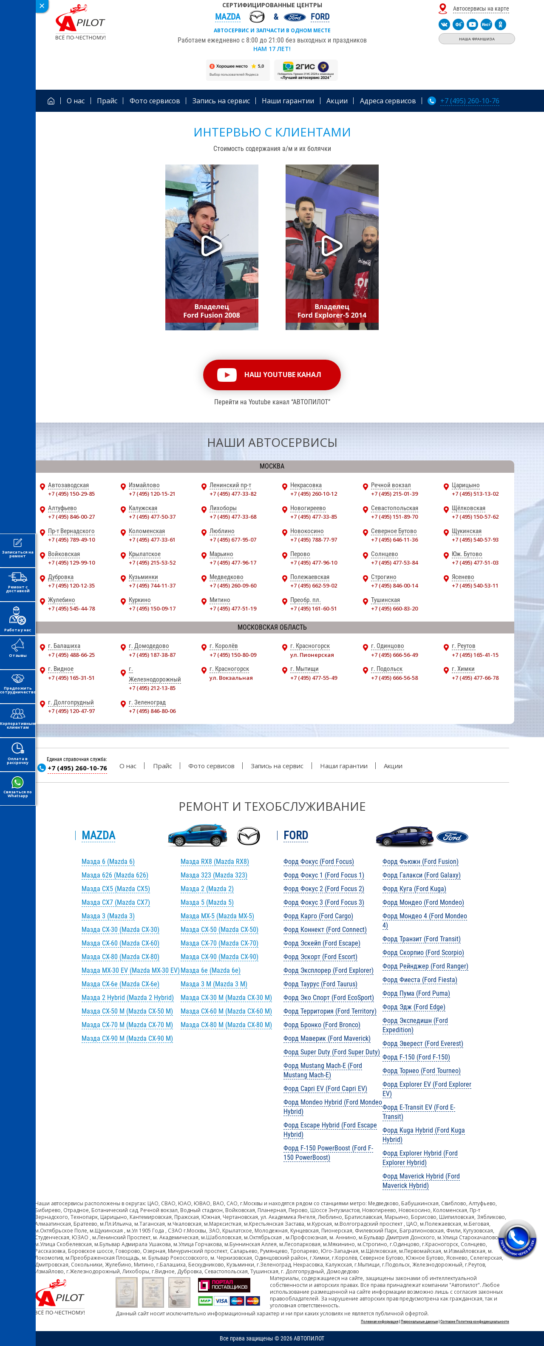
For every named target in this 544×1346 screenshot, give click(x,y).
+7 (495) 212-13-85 (152, 688)
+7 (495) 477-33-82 (233, 493)
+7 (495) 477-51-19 (233, 608)
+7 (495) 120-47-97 (71, 711)
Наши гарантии (344, 765)
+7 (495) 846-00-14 (394, 585)
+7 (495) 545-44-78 (71, 608)
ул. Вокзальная (231, 678)
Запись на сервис (277, 765)
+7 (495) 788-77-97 (313, 539)
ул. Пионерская (312, 655)
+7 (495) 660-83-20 (394, 608)
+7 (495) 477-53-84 (394, 562)
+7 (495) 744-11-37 (152, 585)
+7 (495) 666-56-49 (394, 655)
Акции (393, 765)
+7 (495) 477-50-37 (152, 516)
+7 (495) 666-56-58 (394, 678)
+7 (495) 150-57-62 (475, 516)
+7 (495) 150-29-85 (71, 493)
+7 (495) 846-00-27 (71, 516)
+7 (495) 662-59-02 (313, 585)
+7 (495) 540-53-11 (475, 585)
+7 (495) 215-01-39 (394, 493)
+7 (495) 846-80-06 (152, 711)
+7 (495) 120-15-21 (152, 493)
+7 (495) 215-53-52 (152, 562)
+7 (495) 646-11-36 (394, 539)
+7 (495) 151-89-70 (394, 516)
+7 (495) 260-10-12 (313, 493)
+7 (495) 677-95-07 (233, 539)
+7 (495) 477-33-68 (233, 516)
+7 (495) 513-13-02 (475, 493)
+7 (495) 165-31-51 (71, 678)
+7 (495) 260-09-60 (233, 585)
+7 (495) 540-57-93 (475, 539)
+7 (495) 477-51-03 (475, 562)
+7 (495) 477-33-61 (152, 539)
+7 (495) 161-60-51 (313, 608)
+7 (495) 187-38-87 (152, 655)
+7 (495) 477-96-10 (313, 562)
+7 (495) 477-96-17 (233, 562)
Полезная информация (379, 1322)
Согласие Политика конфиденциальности (474, 1322)
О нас (127, 765)
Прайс (162, 765)
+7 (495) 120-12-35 (71, 585)
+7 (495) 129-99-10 (71, 562)
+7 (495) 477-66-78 (475, 678)
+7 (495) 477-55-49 (313, 678)
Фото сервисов (211, 765)
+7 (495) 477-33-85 (313, 516)
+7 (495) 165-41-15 (475, 655)
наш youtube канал (282, 374)
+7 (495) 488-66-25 (71, 655)
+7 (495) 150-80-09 (233, 655)
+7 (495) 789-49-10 (71, 539)
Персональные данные (419, 1322)
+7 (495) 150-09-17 (152, 608)
